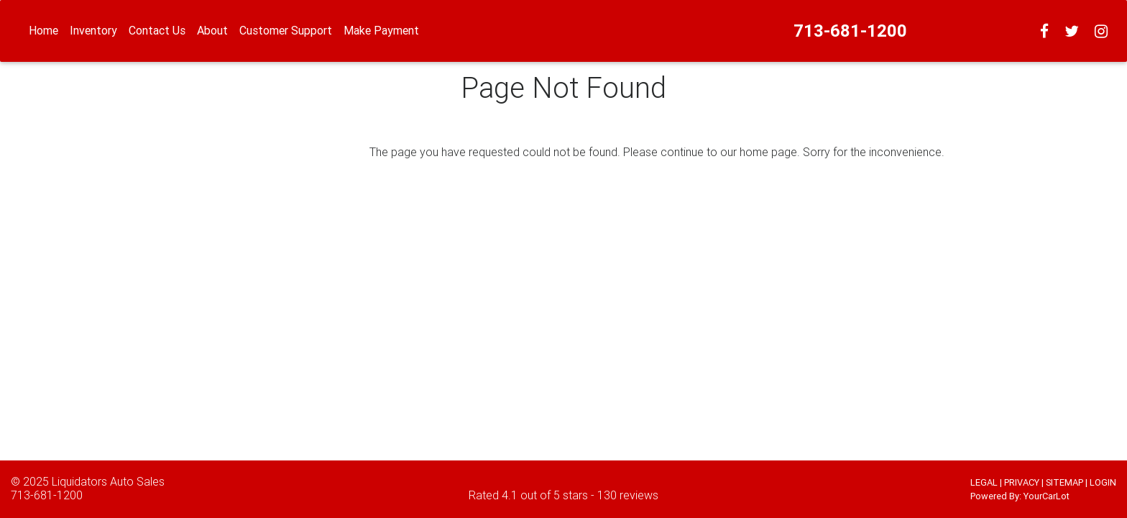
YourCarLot (1047, 496)
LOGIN (1103, 482)
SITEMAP (1064, 482)
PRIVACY (1021, 482)
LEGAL (984, 482)
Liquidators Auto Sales (108, 481)
